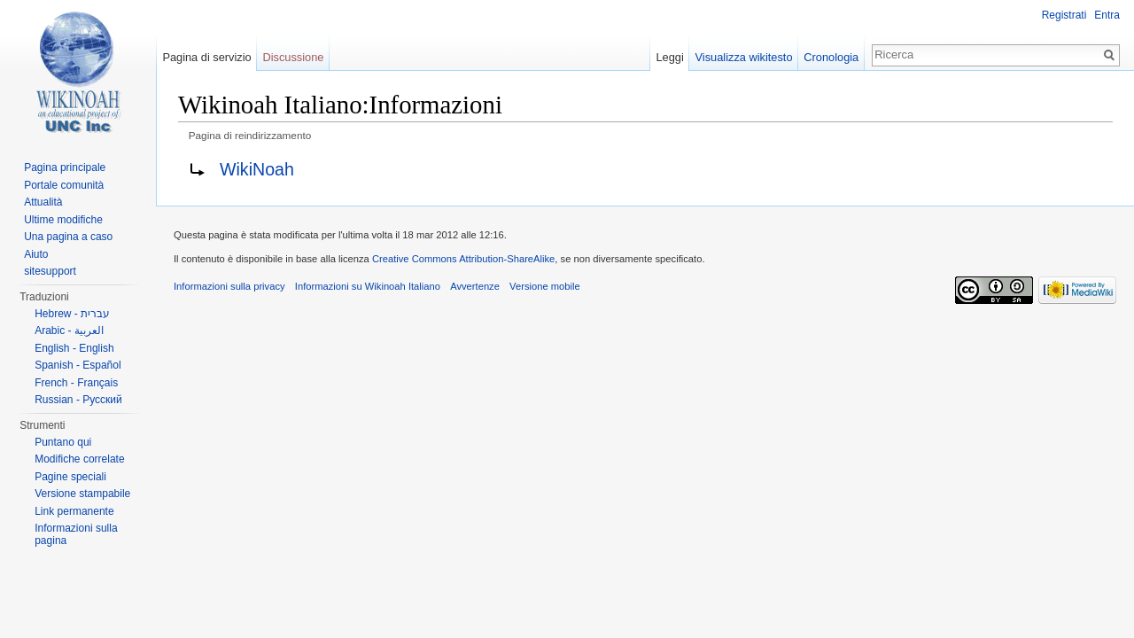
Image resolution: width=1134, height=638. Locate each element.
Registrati (1064, 15)
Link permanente (74, 511)
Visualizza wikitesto (744, 57)
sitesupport (50, 271)
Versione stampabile (82, 493)
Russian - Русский (78, 399)
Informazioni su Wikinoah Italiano (367, 286)
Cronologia (831, 57)
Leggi (669, 57)
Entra (1107, 15)
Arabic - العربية (69, 330)
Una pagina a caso (68, 236)
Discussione (292, 57)
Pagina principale (64, 167)
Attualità (43, 202)
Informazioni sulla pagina (76, 534)
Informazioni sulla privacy (229, 286)
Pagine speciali (70, 477)
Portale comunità (64, 185)
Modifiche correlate (79, 459)
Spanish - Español (77, 365)
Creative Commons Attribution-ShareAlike (463, 258)
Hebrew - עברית (72, 313)
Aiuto (36, 254)
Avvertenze (475, 286)
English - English (74, 348)
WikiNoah (257, 169)
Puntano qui (63, 442)
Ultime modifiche (63, 220)
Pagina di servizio (206, 57)
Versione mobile (544, 286)
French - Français (76, 383)
